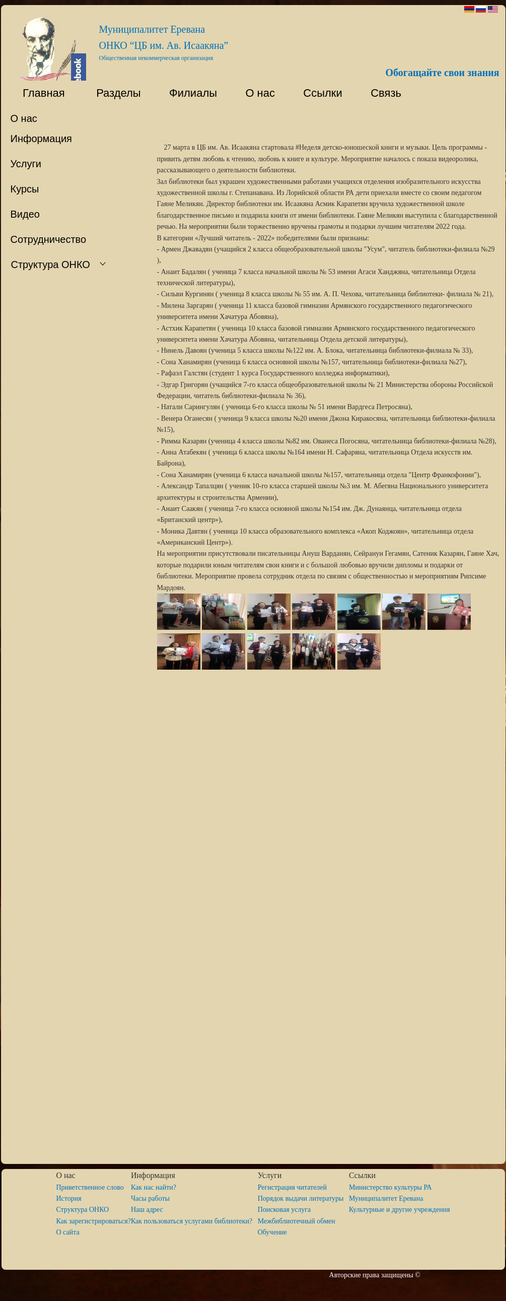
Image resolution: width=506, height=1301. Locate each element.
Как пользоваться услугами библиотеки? (194, 1221)
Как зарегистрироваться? (93, 1221)
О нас (255, 93)
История (68, 1198)
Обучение (272, 1232)
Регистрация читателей (292, 1187)
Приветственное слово (89, 1187)
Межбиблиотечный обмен (296, 1221)
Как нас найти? (153, 1187)
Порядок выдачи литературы (303, 1198)
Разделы (112, 93)
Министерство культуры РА (390, 1187)
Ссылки (318, 93)
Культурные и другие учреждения (399, 1209)
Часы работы (150, 1198)
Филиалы (188, 93)
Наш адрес (147, 1209)
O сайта (67, 1232)
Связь (384, 93)
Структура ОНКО (86, 1209)
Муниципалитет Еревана (386, 1198)
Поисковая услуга (284, 1209)
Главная (38, 93)
